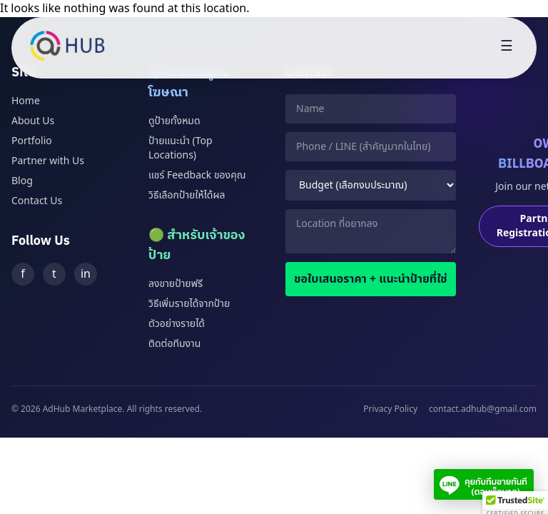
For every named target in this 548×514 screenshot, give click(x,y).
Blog (22, 180)
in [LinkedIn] (86, 274)
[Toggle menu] (506, 48)
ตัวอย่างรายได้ (176, 323)
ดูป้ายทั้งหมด (174, 121)
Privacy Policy (390, 409)
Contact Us (36, 200)
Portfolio (31, 140)
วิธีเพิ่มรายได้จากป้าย (189, 303)
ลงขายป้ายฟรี (175, 283)
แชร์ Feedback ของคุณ (196, 175)
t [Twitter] (54, 274)
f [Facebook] (23, 274)
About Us (32, 121)
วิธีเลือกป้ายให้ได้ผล (186, 195)
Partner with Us (47, 160)
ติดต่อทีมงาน (174, 343)
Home (25, 101)
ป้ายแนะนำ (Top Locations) (180, 148)
